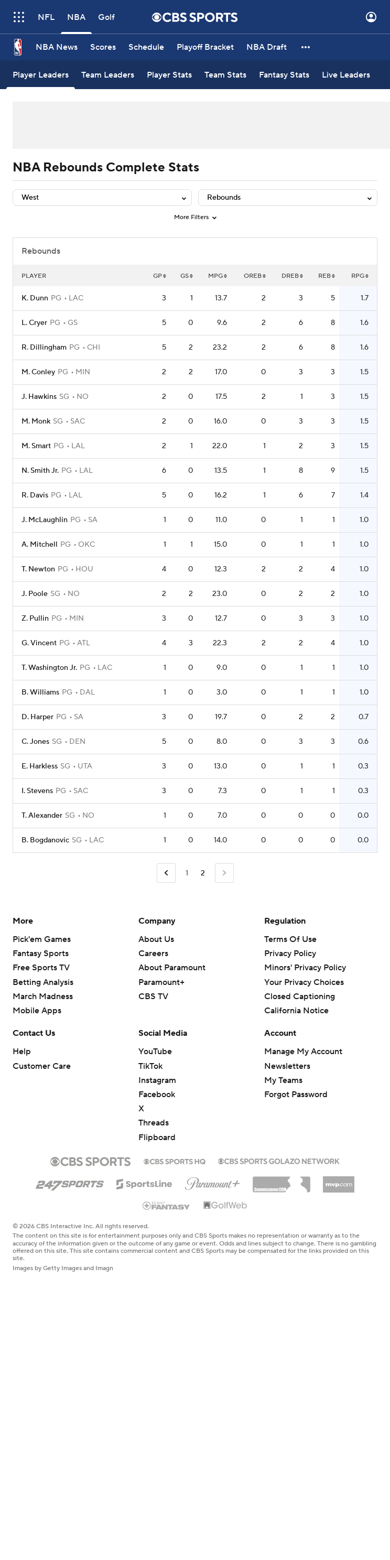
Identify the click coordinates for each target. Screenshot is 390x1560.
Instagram (157, 1080)
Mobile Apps (37, 1010)
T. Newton (38, 569)
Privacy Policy (290, 953)
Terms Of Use (290, 939)
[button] (306, 47)
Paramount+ (161, 982)
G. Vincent (39, 643)
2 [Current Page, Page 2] (203, 873)
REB (326, 276)
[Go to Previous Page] (166, 873)
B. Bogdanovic (45, 840)
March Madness (43, 996)
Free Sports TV (41, 967)
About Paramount (171, 967)
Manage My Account (303, 1051)
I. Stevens (37, 791)
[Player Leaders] (40, 74)
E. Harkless (39, 766)
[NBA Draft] (266, 47)
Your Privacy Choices (304, 982)
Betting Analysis (43, 982)
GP (159, 276)
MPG (217, 276)
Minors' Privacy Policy (305, 967)
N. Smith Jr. (40, 470)
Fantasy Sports (41, 953)
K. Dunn (34, 298)
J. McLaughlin (44, 520)
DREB (292, 276)
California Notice (296, 1010)
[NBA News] (56, 47)
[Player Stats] (169, 74)
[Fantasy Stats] (284, 74)
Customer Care (42, 1066)
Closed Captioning (299, 996)
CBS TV (153, 996)
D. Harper (37, 717)
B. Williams (40, 692)
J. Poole (34, 594)
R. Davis (34, 495)
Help (22, 1051)
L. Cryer (34, 323)
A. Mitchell (39, 544)
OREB (255, 276)
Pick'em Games (42, 939)
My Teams (283, 1080)
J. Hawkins (39, 397)
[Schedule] (146, 47)
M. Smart (36, 446)
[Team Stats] (225, 74)
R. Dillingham (44, 347)
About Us (156, 939)
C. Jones (35, 741)
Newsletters (287, 1066)
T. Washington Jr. (49, 668)
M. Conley (38, 372)
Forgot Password (296, 1094)
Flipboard (157, 1137)
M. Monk (35, 421)
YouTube (155, 1051)
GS (186, 276)
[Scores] (103, 47)
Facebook (156, 1094)
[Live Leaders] (346, 74)
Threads (153, 1123)
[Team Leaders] (107, 74)
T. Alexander (41, 815)
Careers (153, 953)
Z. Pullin (35, 618)
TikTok (150, 1066)
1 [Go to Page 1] (187, 873)
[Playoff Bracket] (205, 47)
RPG (360, 276)
